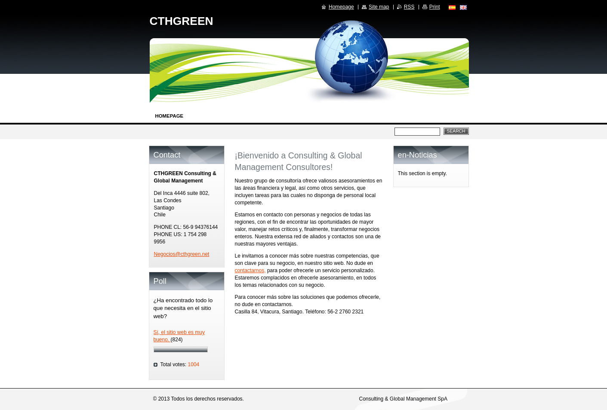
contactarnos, (250, 270)
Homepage (169, 115)
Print (434, 7)
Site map (379, 7)
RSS (409, 7)
